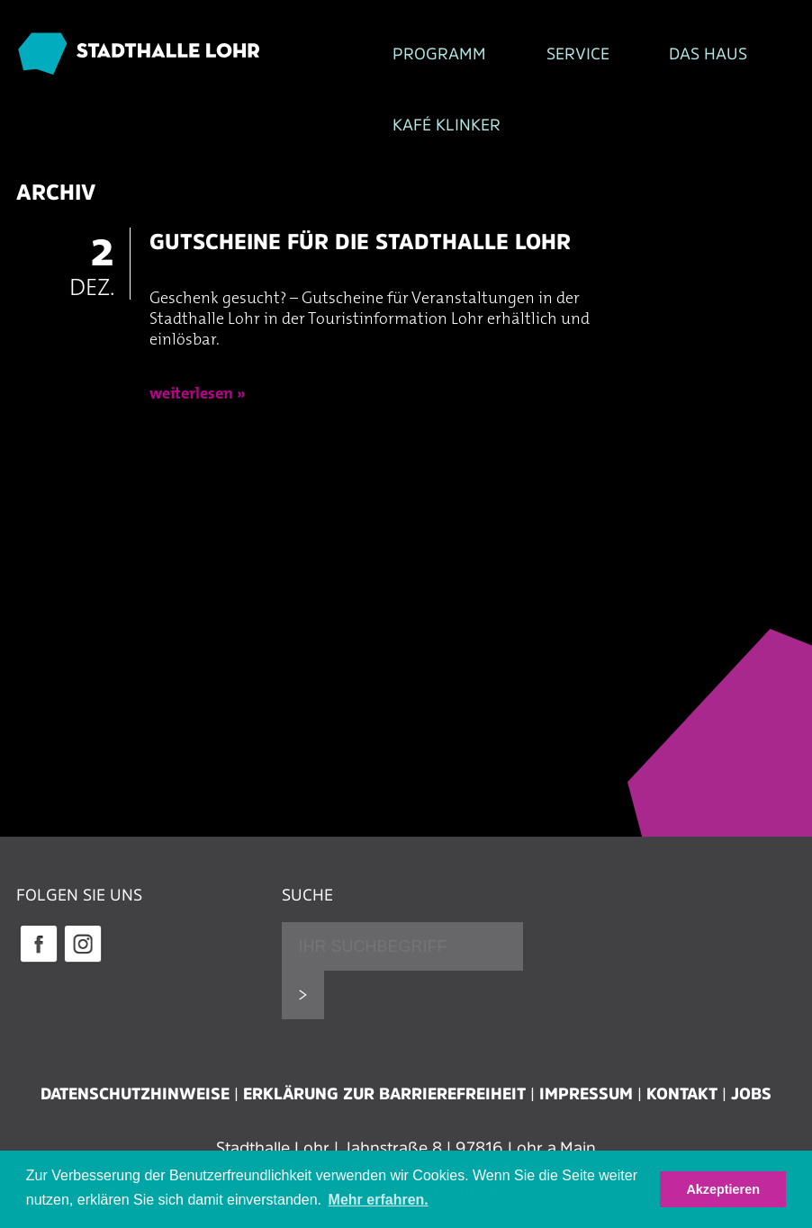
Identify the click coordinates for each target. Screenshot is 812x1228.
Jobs (751, 1106)
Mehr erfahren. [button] (379, 1199)
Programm (311, 55)
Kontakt (681, 1106)
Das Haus (599, 55)
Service (459, 55)
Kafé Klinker (319, 135)
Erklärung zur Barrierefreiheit (384, 1106)
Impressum (586, 1106)
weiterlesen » (197, 405)
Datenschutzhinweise (135, 1106)
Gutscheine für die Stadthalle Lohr (360, 252)
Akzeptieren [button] (723, 1189)
